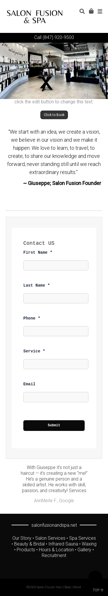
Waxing (89, 544)
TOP (98, 590)
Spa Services (82, 538)
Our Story (21, 538)
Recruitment (54, 555)
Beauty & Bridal (29, 544)
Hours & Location (56, 549)
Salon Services (50, 538)
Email (29, 384)
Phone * (31, 318)
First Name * (37, 252)
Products (26, 549)
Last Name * (36, 285)
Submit (54, 425)
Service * (34, 351)
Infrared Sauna (63, 544)
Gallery (84, 549)
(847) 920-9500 (58, 37)
